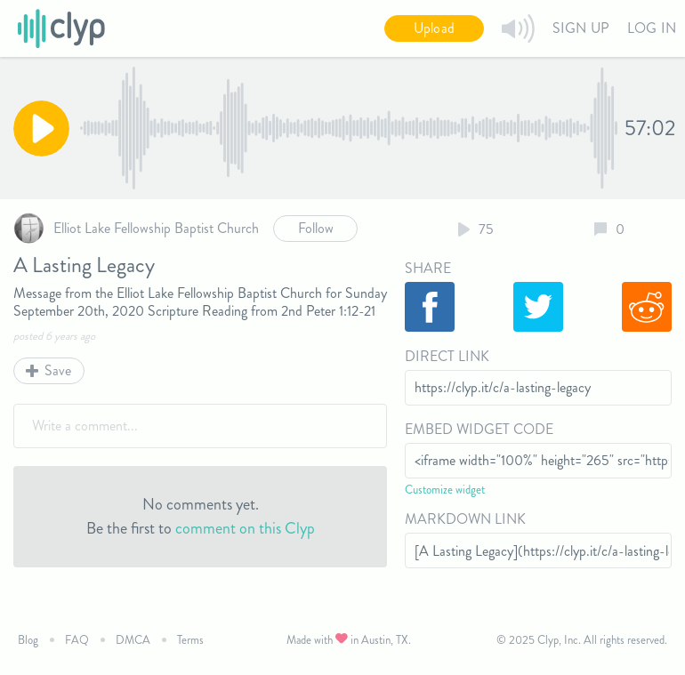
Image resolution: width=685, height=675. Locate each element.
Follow (316, 228)
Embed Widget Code (479, 429)
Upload (434, 28)
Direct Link (447, 356)
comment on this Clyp (245, 528)
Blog (28, 639)
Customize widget (445, 489)
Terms (190, 639)
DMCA (133, 639)
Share (428, 268)
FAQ (77, 639)
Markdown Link (465, 519)
